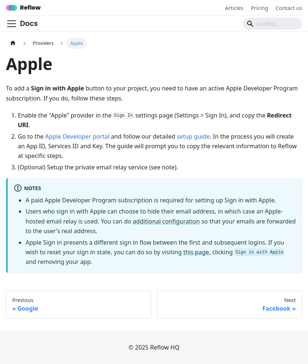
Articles (234, 7)
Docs (29, 24)
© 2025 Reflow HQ (154, 347)
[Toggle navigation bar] (11, 23)
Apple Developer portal (77, 136)
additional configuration (166, 221)
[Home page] (13, 43)
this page (196, 252)
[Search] (272, 24)
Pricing (259, 7)
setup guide (193, 136)
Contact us (288, 7)
